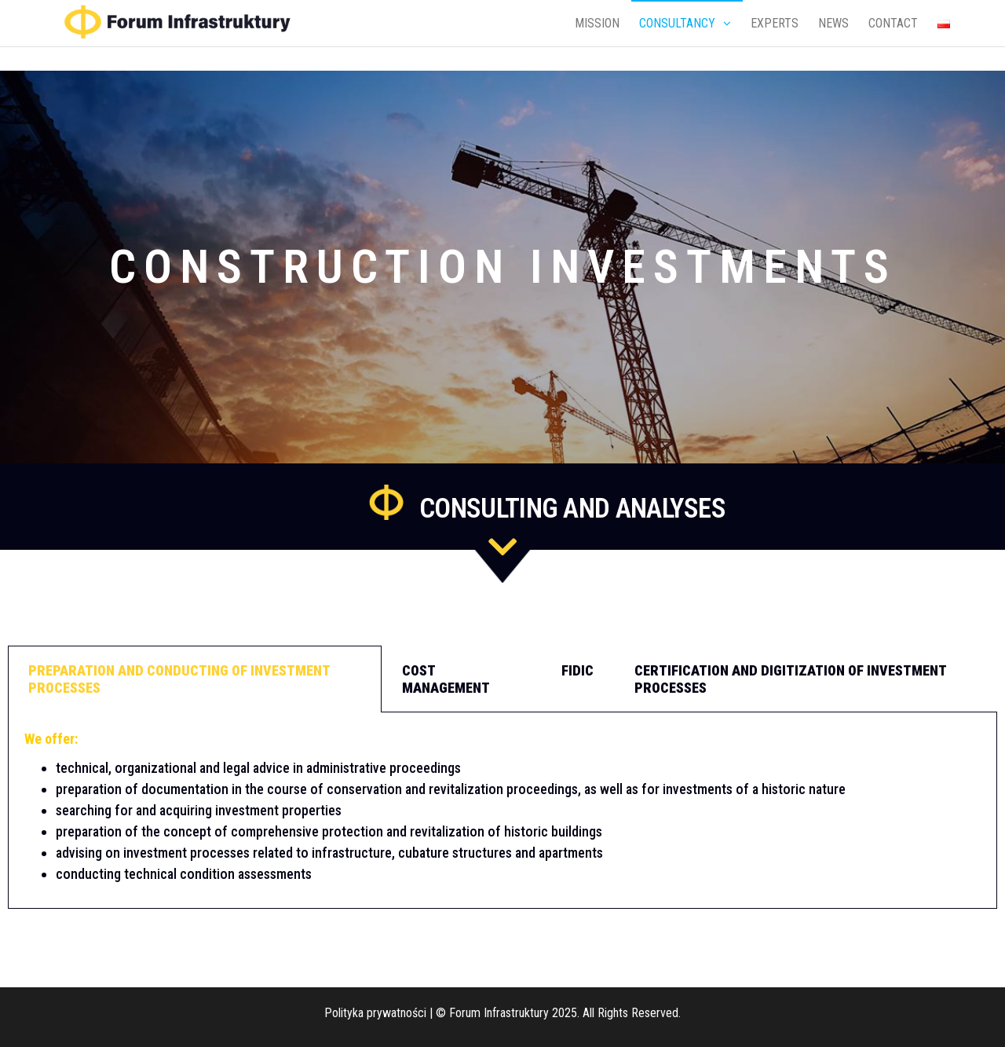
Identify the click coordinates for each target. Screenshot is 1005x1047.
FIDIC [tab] (577, 670)
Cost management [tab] (446, 679)
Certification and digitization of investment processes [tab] (790, 679)
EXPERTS (775, 23)
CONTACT (893, 23)
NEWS (833, 23)
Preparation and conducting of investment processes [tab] (179, 679)
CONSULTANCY (677, 23)
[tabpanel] (502, 810)
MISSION (597, 23)
